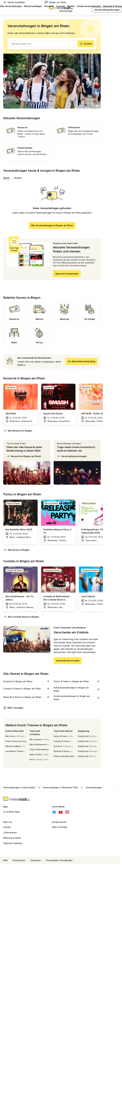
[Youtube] (60, 812)
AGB (5, 860)
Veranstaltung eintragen (72, 456)
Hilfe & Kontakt (59, 827)
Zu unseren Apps (11, 811)
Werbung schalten (12, 838)
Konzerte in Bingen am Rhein (23, 456)
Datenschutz (18, 860)
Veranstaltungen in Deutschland (19, 787)
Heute (6, 178)
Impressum (35, 860)
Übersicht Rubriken (12, 843)
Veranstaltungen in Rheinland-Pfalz (57, 787)
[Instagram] (67, 812)
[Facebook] (54, 812)
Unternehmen (10, 832)
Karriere (7, 827)
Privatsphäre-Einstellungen (59, 860)
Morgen (18, 178)
